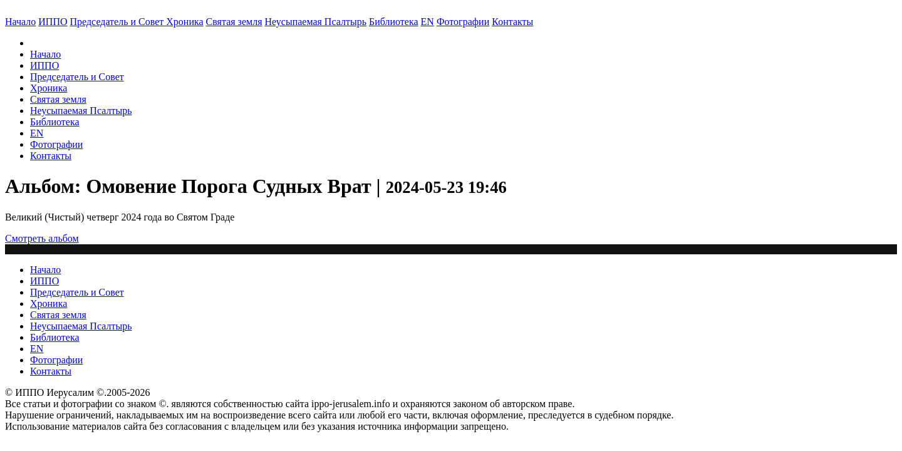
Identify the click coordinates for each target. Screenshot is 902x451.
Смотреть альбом (42, 238)
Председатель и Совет (118, 21)
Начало (20, 21)
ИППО (52, 21)
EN (427, 21)
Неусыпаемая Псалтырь (315, 21)
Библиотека (393, 21)
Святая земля (234, 21)
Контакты (50, 155)
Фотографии (56, 144)
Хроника (184, 21)
